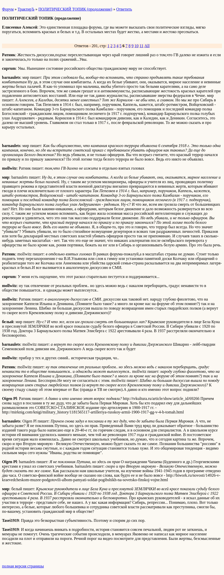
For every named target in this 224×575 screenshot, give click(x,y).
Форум (8, 9)
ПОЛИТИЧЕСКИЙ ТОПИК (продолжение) (75, 9)
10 (136, 46)
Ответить (124, 9)
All (147, 46)
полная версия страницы (23, 566)
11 (141, 46)
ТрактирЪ (26, 9)
